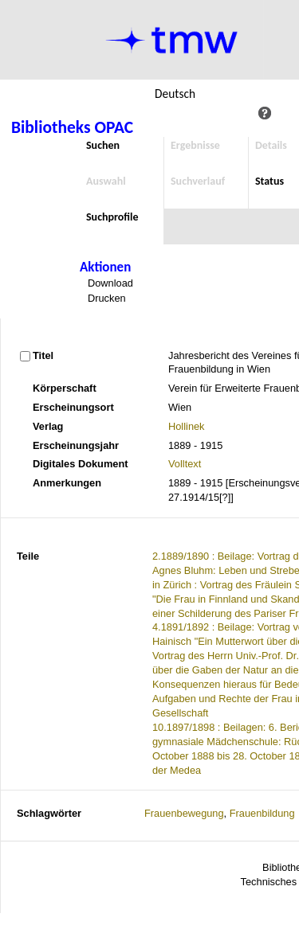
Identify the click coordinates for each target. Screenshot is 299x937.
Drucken (107, 298)
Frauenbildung (262, 813)
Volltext (184, 464)
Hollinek (186, 426)
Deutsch (175, 93)
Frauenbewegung (184, 813)
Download (110, 283)
